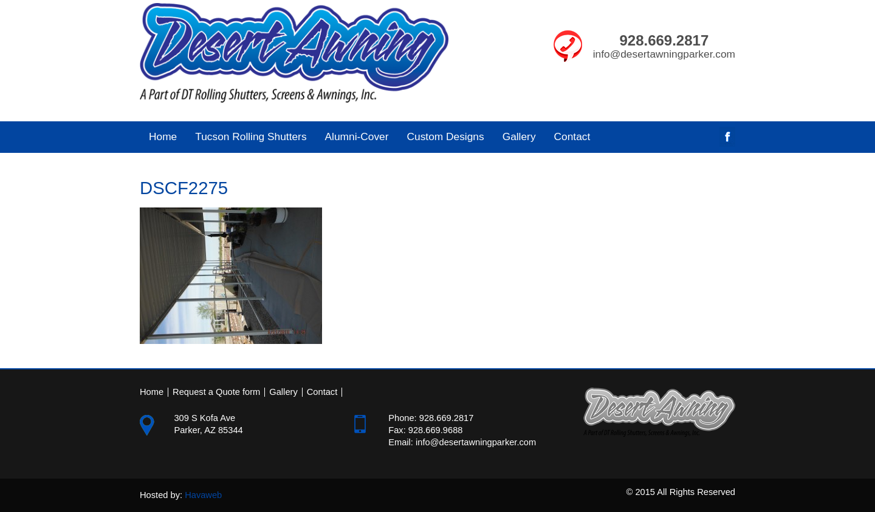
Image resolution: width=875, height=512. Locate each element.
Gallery (519, 136)
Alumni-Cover (352, 136)
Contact (572, 136)
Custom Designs (445, 136)
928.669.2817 (664, 40)
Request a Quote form (216, 392)
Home (163, 136)
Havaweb (203, 495)
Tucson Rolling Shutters (246, 136)
